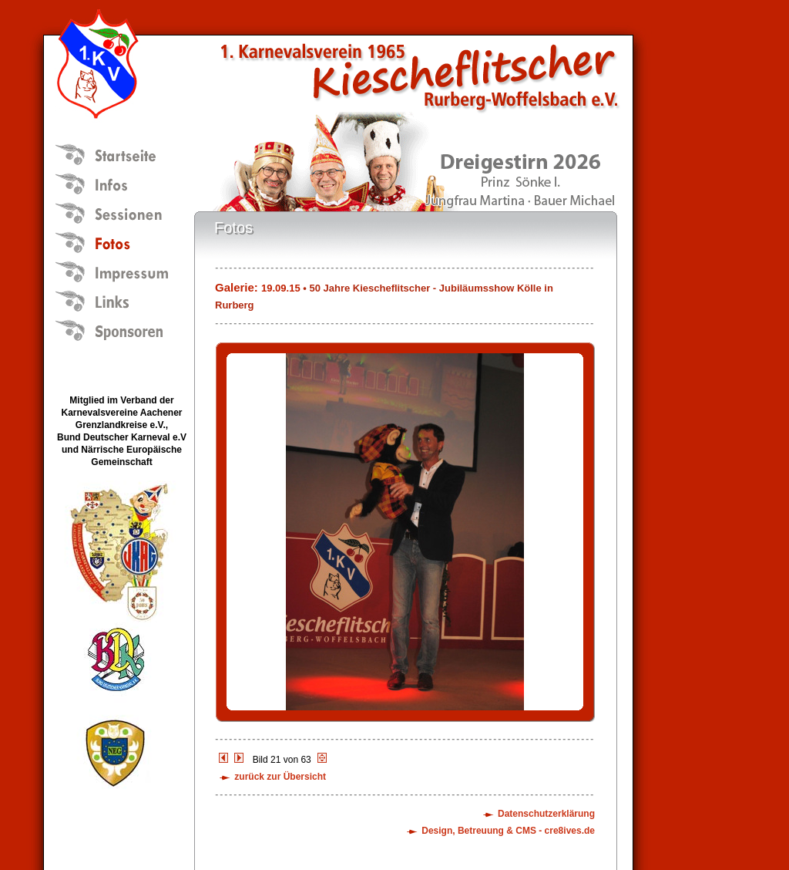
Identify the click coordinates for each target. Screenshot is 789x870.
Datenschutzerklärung (546, 813)
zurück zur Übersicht (280, 776)
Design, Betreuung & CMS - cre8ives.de (508, 830)
